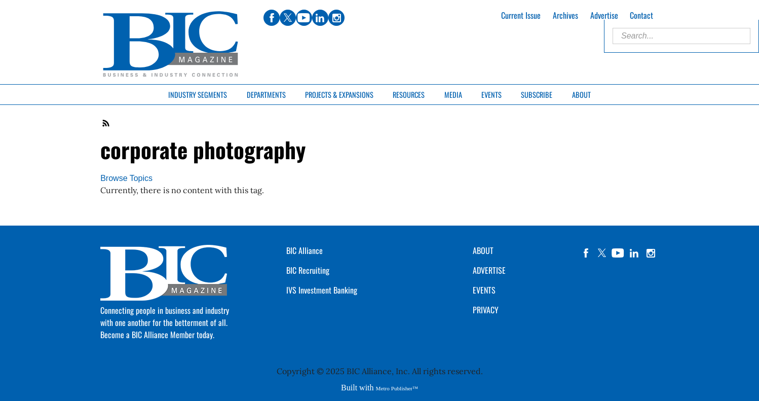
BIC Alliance (304, 250)
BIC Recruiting (307, 270)
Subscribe (536, 94)
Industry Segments (197, 94)
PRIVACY (486, 310)
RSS (106, 123)
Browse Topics (126, 178)
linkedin (634, 253)
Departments (266, 94)
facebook (586, 253)
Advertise (604, 15)
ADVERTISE (489, 270)
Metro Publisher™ (397, 388)
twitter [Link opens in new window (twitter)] (288, 18)
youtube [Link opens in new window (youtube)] (304, 18)
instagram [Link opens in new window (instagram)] (336, 18)
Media (453, 94)
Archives (565, 15)
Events (491, 94)
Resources (409, 94)
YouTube (618, 253)
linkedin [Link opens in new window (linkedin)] (320, 18)
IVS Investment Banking (321, 290)
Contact (641, 15)
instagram (650, 253)
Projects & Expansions (339, 94)
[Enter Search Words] (681, 36)
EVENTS (484, 290)
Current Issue (521, 15)
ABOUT (483, 250)
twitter (602, 253)
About (581, 94)
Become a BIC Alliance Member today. (157, 335)
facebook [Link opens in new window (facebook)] (271, 18)
